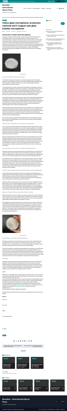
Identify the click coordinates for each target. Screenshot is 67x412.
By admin (3, 32)
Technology (43, 8)
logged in (8, 374)
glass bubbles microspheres (20, 287)
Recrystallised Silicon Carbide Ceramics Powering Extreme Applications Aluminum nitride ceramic (54, 43)
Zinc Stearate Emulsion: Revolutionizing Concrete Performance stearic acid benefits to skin (56, 39)
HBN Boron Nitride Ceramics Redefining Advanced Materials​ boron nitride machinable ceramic (55, 48)
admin (24, 351)
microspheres (24, 32)
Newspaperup (16, 410)
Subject (23, 313)
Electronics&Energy (36, 8)
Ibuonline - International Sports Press (8, 7)
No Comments (13, 32)
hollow (20, 32)
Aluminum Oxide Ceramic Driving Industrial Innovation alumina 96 (8, 367)
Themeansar (21, 410)
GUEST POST (48, 8)
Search (48, 20)
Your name (23, 302)
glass (18, 32)
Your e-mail (23, 307)
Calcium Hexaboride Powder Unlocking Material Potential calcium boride (22, 367)
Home (25, 8)
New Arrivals (29, 8)
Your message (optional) (23, 321)
